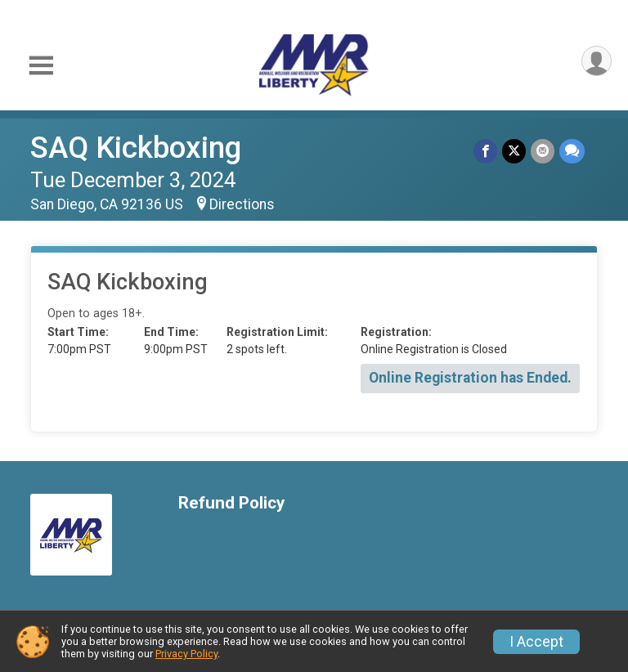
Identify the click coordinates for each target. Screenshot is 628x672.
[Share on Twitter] (514, 151)
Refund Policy (231, 503)
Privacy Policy (186, 653)
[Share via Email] (542, 151)
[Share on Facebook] (485, 151)
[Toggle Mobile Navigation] (41, 66)
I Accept (536, 642)
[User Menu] (596, 61)
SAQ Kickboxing (135, 147)
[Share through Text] (572, 151)
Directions (242, 204)
